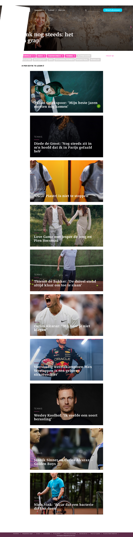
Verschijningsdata (95, 533)
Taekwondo (54, 56)
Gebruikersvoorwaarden (70, 533)
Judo (40, 56)
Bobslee (95, 60)
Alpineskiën (84, 56)
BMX (51, 60)
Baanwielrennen (64, 60)
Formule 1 (27, 56)
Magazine (38, 10)
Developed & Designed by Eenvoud (66, 535)
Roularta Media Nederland (110, 533)
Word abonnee (112, 10)
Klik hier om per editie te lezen (27, 66)
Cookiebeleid (46, 533)
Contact (38, 533)
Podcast (51, 10)
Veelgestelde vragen (27, 533)
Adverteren (16, 533)
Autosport (40, 60)
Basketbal (82, 60)
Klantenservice (83, 533)
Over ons (61, 10)
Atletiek (26, 60)
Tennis (69, 56)
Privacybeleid (56, 533)
